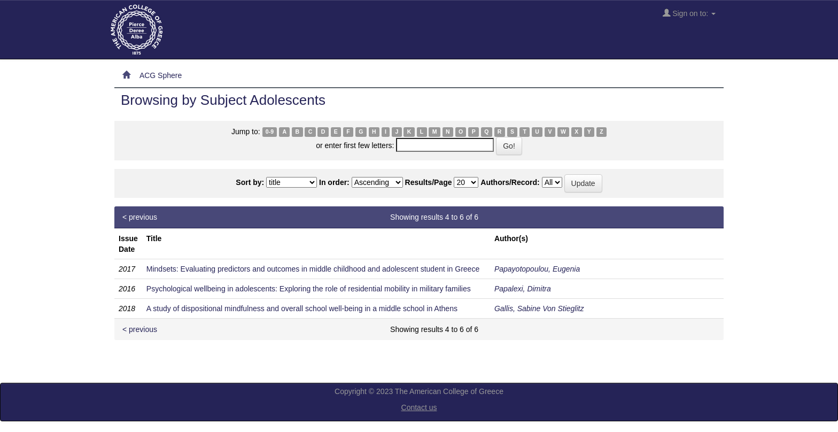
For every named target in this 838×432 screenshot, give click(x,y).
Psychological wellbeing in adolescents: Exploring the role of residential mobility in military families (308, 288)
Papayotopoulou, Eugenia (537, 269)
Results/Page (428, 182)
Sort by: (250, 182)
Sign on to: (689, 13)
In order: (334, 182)
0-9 (270, 132)
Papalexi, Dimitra (522, 288)
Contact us (419, 407)
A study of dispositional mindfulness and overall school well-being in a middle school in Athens (301, 308)
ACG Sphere (160, 75)
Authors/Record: (509, 182)
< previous (139, 217)
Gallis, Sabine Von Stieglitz (539, 308)
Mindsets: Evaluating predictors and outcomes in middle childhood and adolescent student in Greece (312, 269)
